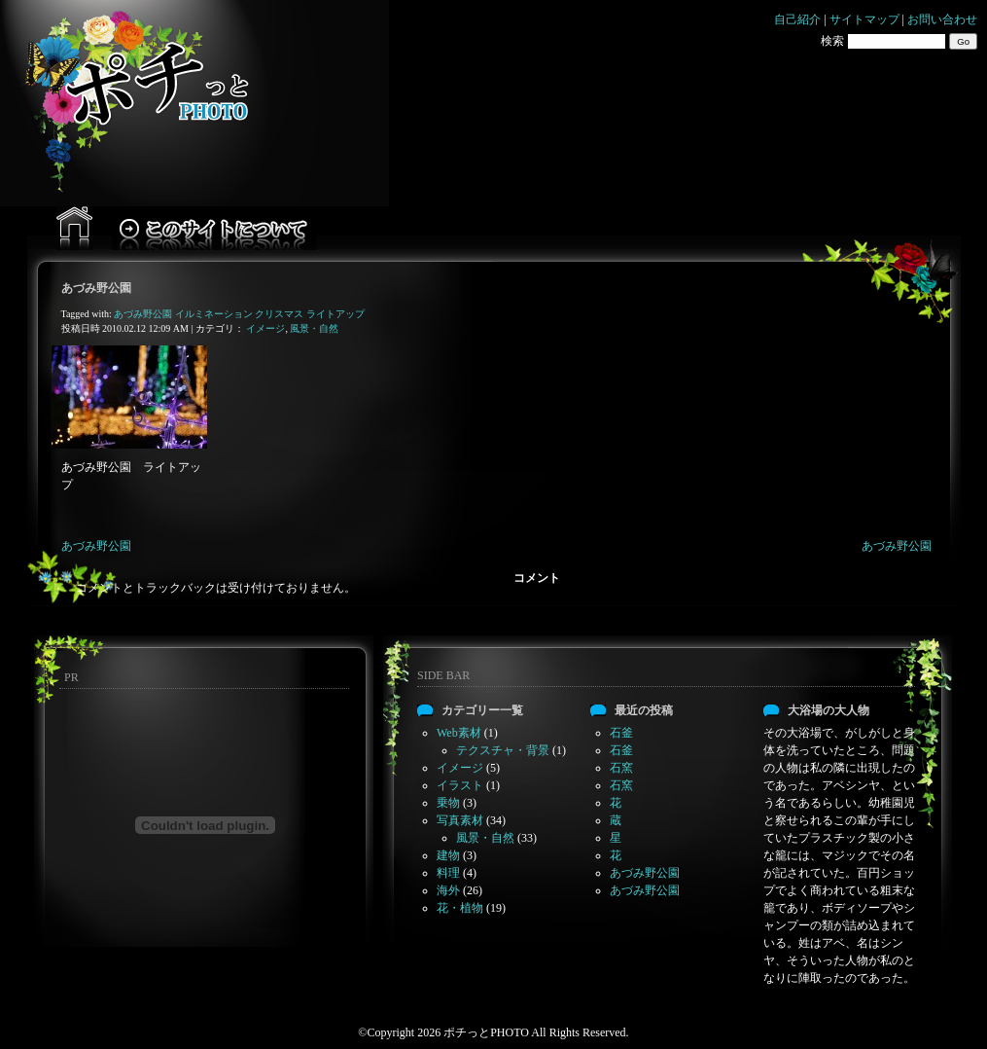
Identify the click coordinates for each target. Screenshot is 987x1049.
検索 (832, 41)
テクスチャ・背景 (502, 750)
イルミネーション (214, 313)
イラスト (460, 785)
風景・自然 (314, 328)
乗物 (448, 803)
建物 (448, 855)
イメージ (265, 328)
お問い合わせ (942, 19)
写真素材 (460, 820)
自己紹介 (797, 19)
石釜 (621, 733)
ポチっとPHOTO (486, 1032)
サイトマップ (864, 19)
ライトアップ (335, 313)
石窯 (621, 768)
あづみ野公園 (96, 288)
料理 (448, 873)
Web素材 (459, 733)
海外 (448, 890)
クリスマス (279, 313)
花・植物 (460, 908)
